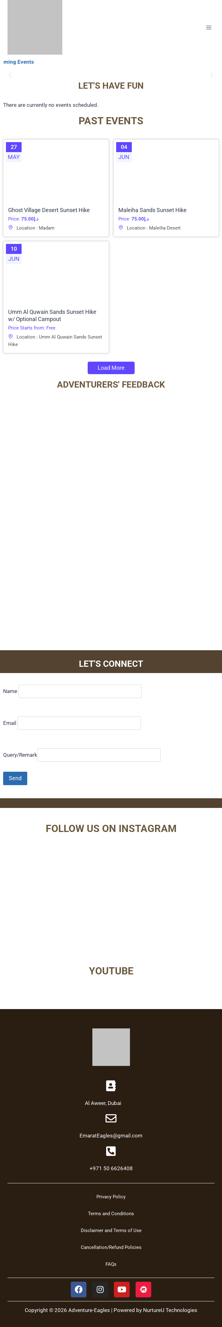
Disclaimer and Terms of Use (111, 1230)
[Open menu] (208, 27)
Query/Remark (82, 755)
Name (72, 691)
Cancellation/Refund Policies (111, 1247)
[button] (10, 75)
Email (72, 723)
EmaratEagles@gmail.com (111, 1135)
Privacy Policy (111, 1197)
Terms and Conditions (111, 1213)
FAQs (111, 1264)
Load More (111, 367)
